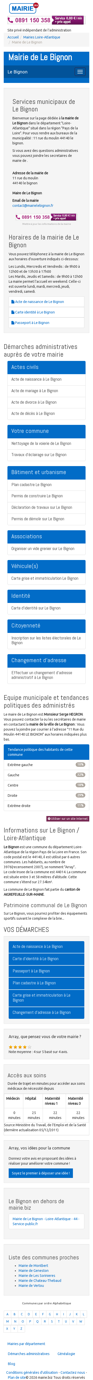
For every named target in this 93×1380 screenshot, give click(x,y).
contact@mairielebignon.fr (32, 206)
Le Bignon (17, 71)
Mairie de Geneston (34, 1271)
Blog (11, 1364)
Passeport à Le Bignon (30, 323)
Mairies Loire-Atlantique (41, 37)
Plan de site (17, 1378)
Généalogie (66, 1354)
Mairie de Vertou (31, 1286)
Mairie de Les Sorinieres (37, 1276)
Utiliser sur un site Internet (68, 818)
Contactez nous (73, 1373)
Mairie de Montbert (33, 1266)
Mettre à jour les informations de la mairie (46, 224)
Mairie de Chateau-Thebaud (40, 1281)
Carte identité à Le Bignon (33, 312)
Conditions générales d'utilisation (32, 1373)
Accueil (13, 37)
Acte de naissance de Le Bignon (37, 302)
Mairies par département (26, 1344)
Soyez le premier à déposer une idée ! (41, 1173)
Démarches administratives (29, 1354)
